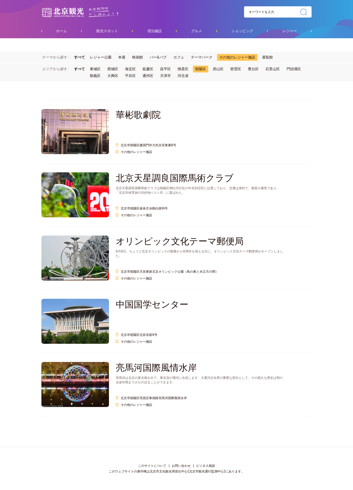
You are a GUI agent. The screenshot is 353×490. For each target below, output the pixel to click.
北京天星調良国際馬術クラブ (174, 178)
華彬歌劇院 (138, 114)
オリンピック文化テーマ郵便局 (180, 241)
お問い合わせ (181, 465)
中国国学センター (152, 304)
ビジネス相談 (205, 465)
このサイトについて (152, 465)
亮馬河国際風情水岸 (156, 367)
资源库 (89, 12)
